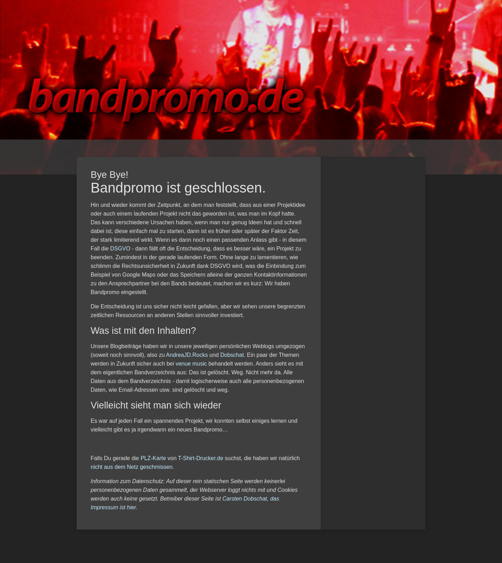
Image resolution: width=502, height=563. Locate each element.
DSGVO (120, 249)
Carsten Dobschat (244, 499)
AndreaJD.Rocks (187, 355)
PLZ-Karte (153, 458)
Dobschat (232, 355)
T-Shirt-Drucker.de (200, 458)
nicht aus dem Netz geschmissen (132, 467)
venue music (191, 364)
